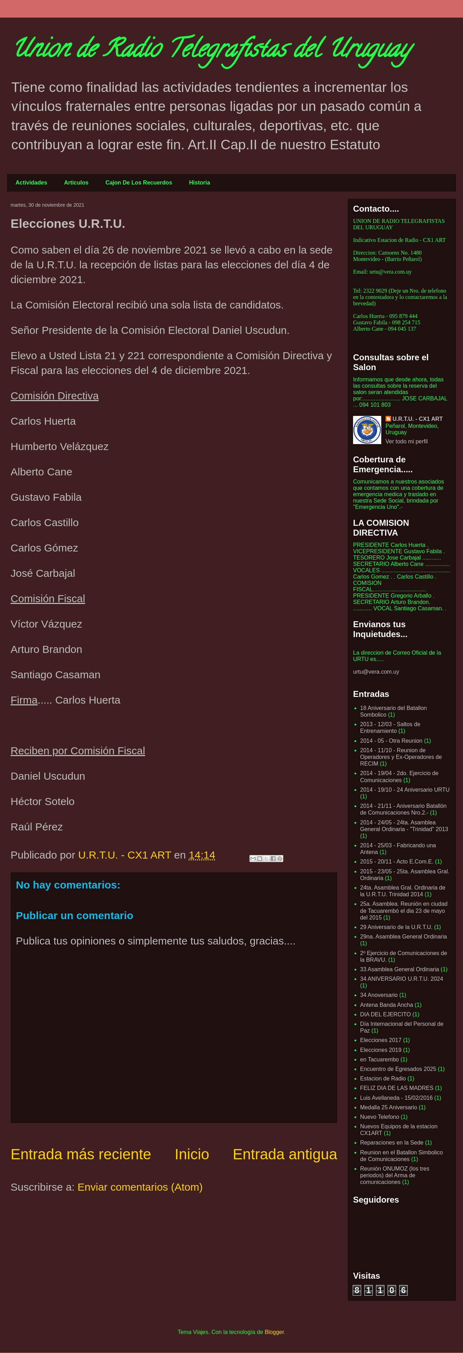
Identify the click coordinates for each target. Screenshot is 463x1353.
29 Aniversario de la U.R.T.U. (396, 927)
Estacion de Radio (383, 1078)
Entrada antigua (285, 1154)
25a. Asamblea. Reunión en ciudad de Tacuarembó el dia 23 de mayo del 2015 (403, 910)
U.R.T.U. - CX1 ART (418, 419)
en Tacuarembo (379, 1059)
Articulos (76, 183)
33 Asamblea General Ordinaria (399, 969)
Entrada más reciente (81, 1154)
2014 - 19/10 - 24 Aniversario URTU (405, 790)
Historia (199, 183)
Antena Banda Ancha (386, 1005)
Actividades (31, 183)
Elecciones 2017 (380, 1040)
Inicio (192, 1154)
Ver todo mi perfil (406, 441)
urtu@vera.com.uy (376, 672)
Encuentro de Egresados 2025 (398, 1069)
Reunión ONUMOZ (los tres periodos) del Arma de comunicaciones (395, 1175)
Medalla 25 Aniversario (388, 1107)
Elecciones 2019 (380, 1050)
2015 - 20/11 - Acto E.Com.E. (396, 862)
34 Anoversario (379, 995)
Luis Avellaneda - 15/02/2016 (396, 1098)
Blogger (274, 1332)
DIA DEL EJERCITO (385, 1014)
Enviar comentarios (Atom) (140, 1187)
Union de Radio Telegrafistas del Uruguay (210, 51)
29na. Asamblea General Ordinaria (403, 937)
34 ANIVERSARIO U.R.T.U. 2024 (401, 979)
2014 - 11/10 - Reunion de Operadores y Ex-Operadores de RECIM (401, 757)
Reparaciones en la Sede (392, 1143)
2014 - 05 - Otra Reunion (391, 741)
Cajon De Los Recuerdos (138, 183)
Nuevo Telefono (379, 1117)
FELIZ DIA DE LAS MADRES (396, 1088)
